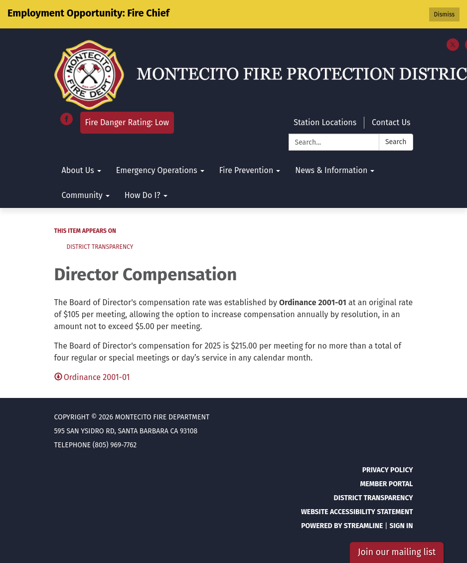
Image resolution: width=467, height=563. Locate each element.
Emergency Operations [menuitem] (156, 170)
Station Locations (325, 122)
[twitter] (453, 48)
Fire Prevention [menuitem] (246, 170)
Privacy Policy (387, 470)
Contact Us (391, 122)
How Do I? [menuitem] (142, 195)
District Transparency (100, 246)
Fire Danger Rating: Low (127, 122)
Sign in (401, 526)
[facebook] (66, 122)
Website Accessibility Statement (357, 512)
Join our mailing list (397, 552)
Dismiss (444, 14)
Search (396, 142)
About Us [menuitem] (78, 170)
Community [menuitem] (82, 195)
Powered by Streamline (342, 526)
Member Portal (386, 484)
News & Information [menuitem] (331, 170)
